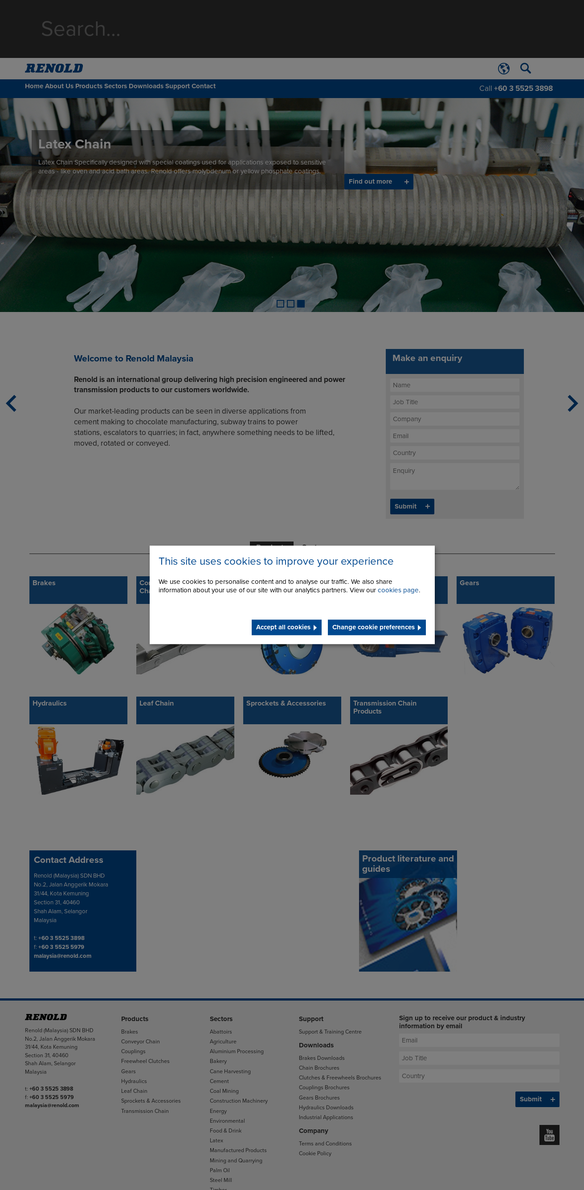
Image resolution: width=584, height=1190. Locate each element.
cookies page (398, 591)
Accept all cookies (283, 628)
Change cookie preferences (373, 628)
